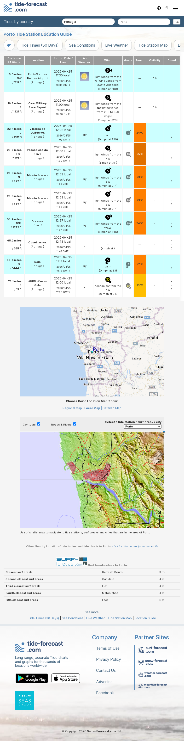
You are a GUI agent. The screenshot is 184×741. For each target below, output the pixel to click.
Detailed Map (112, 408)
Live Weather (116, 45)
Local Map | (93, 408)
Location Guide (145, 618)
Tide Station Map (153, 45)
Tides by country (18, 21)
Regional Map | (73, 408)
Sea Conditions (82, 45)
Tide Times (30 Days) (40, 45)
